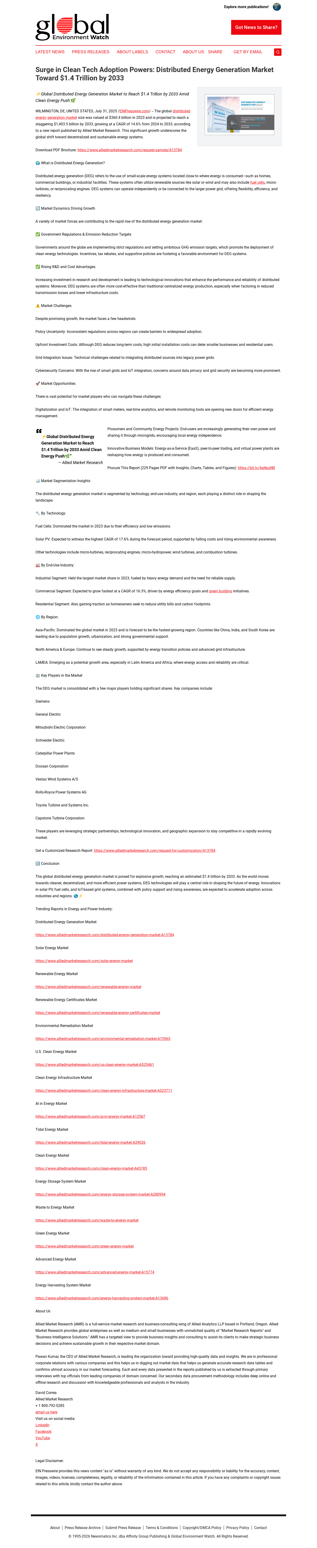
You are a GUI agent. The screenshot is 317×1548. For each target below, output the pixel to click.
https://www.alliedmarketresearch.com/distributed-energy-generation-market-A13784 (105, 935)
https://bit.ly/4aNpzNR (256, 468)
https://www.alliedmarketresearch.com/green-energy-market (85, 1246)
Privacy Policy (237, 1528)
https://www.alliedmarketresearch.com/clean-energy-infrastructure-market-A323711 (104, 1090)
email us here (46, 1412)
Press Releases (90, 52)
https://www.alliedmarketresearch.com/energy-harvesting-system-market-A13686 (102, 1298)
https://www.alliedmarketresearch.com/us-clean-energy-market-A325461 (95, 1064)
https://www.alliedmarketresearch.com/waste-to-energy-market (87, 1220)
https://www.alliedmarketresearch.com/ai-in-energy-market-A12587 (90, 1116)
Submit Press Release (123, 1528)
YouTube (43, 1438)
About (55, 1528)
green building (220, 591)
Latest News (50, 52)
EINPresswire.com (134, 111)
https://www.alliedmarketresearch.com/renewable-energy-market (88, 987)
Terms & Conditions (162, 1528)
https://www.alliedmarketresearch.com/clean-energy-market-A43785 (91, 1168)
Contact (165, 52)
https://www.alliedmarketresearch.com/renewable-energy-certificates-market (98, 1013)
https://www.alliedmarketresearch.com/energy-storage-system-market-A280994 (100, 1194)
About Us (193, 52)
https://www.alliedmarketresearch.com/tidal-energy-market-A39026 (91, 1142)
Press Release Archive (82, 1528)
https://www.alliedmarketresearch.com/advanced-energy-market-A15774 (95, 1272)
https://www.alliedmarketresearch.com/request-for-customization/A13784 (154, 850)
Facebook (44, 1431)
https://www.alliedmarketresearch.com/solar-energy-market (84, 961)
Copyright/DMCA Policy (202, 1528)
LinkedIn (42, 1425)
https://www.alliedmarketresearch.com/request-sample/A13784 (130, 150)
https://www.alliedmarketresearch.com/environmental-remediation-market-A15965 (103, 1038)
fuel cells (257, 182)
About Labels (132, 52)
